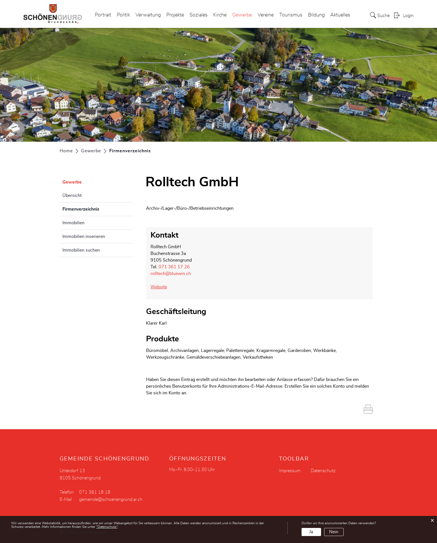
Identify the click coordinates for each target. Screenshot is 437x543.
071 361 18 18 (94, 492)
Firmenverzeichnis (94, 208)
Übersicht (72, 195)
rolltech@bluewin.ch (170, 273)
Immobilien (73, 223)
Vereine (266, 15)
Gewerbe (242, 15)
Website (161, 287)
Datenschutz (323, 471)
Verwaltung (148, 15)
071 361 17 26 (174, 267)
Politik (123, 15)
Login (408, 15)
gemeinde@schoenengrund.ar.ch (110, 499)
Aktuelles (340, 15)
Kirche (220, 15)
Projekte (175, 15)
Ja (311, 532)
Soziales (199, 15)
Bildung (316, 15)
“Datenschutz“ (107, 526)
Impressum (289, 471)
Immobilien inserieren (83, 236)
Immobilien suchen (81, 250)
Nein (333, 532)
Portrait (103, 15)
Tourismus (290, 15)
